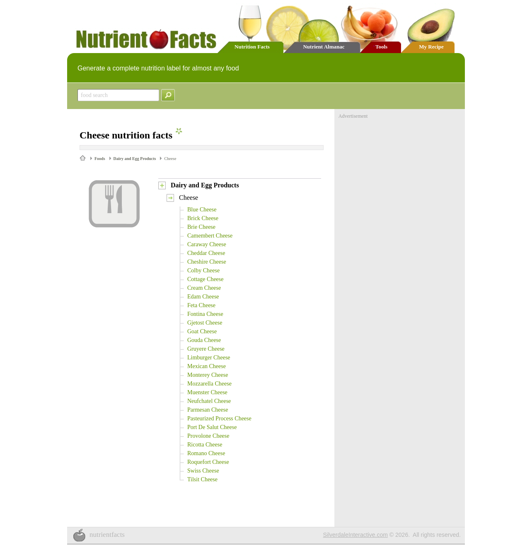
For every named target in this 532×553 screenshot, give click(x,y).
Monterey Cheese (207, 375)
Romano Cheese (206, 453)
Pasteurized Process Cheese (219, 418)
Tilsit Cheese (202, 479)
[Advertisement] (401, 171)
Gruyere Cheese (206, 349)
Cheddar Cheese (206, 253)
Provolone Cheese (208, 436)
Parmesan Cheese (207, 410)
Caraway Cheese (206, 244)
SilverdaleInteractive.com (355, 534)
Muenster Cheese (207, 392)
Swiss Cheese (203, 471)
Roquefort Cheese (208, 462)
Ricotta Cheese (204, 444)
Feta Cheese (201, 305)
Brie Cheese (201, 227)
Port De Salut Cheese (212, 427)
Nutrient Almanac (323, 47)
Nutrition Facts (252, 47)
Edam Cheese (203, 296)
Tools (381, 47)
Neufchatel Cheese (209, 401)
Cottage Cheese (205, 279)
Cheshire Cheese (206, 262)
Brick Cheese (202, 218)
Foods (99, 158)
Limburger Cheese (208, 357)
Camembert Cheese (209, 236)
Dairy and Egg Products (135, 158)
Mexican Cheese (206, 366)
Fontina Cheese (205, 314)
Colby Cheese (203, 270)
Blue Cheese (201, 209)
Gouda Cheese (204, 340)
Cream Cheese (204, 288)
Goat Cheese (202, 331)
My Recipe (431, 47)
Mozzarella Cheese (209, 384)
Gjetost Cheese (204, 323)
